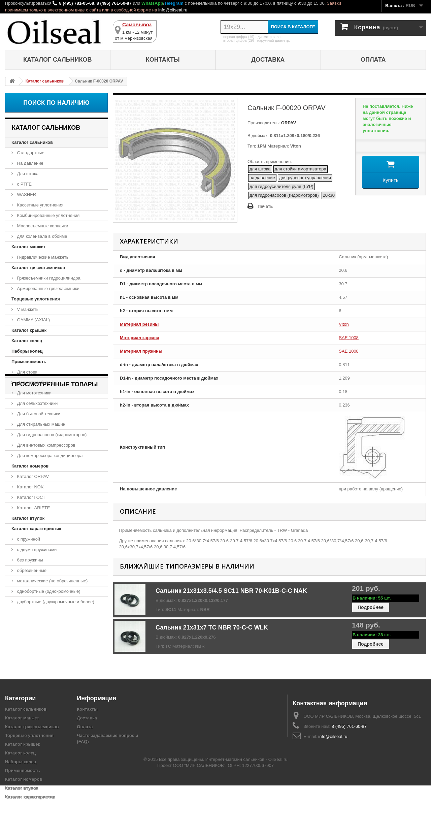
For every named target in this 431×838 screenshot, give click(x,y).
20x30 (329, 195)
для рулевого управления (305, 177)
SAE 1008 (349, 337)
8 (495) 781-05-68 (76, 3)
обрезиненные (31, 570)
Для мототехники (34, 392)
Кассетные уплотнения (40, 204)
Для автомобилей (34, 382)
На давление (29, 163)
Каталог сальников (57, 59)
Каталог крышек (28, 330)
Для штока (27, 173)
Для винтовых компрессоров (45, 445)
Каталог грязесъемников (38, 267)
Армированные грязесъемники (47, 288)
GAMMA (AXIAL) (33, 319)
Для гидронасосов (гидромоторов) (51, 434)
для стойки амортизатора (300, 168)
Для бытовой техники (38, 413)
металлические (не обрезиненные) (52, 580)
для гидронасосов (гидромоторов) (284, 195)
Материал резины (139, 324)
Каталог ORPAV (32, 476)
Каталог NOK (30, 486)
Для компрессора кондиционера (49, 455)
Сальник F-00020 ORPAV (41, 645)
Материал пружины (141, 351)
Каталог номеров (29, 466)
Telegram (174, 3)
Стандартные (30, 152)
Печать (265, 206)
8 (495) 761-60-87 (114, 3)
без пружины (29, 559)
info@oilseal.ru (172, 9)
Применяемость (28, 361)
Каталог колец (26, 340)
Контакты (163, 59)
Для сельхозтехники (37, 403)
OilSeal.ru (278, 811)
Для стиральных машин (40, 424)
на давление (262, 177)
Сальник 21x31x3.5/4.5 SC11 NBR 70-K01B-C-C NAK (231, 590)
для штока (260, 168)
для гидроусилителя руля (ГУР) (281, 186)
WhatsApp (152, 3)
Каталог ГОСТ (30, 497)
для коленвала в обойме (41, 236)
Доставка (268, 59)
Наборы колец (27, 351)
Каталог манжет (28, 246)
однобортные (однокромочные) (48, 591)
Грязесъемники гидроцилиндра (48, 278)
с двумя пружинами (36, 549)
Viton (344, 324)
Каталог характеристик (36, 528)
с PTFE (24, 184)
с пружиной (28, 539)
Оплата (373, 59)
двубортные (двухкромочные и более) (55, 601)
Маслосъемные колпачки (42, 225)
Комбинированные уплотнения (47, 215)
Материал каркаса (139, 337)
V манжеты (27, 309)
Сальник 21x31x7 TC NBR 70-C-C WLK (212, 627)
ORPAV (288, 122)
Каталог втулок (27, 518)
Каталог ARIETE (33, 507)
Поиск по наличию (56, 102)
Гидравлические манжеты (42, 257)
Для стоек (26, 372)
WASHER (26, 194)
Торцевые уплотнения (35, 298)
